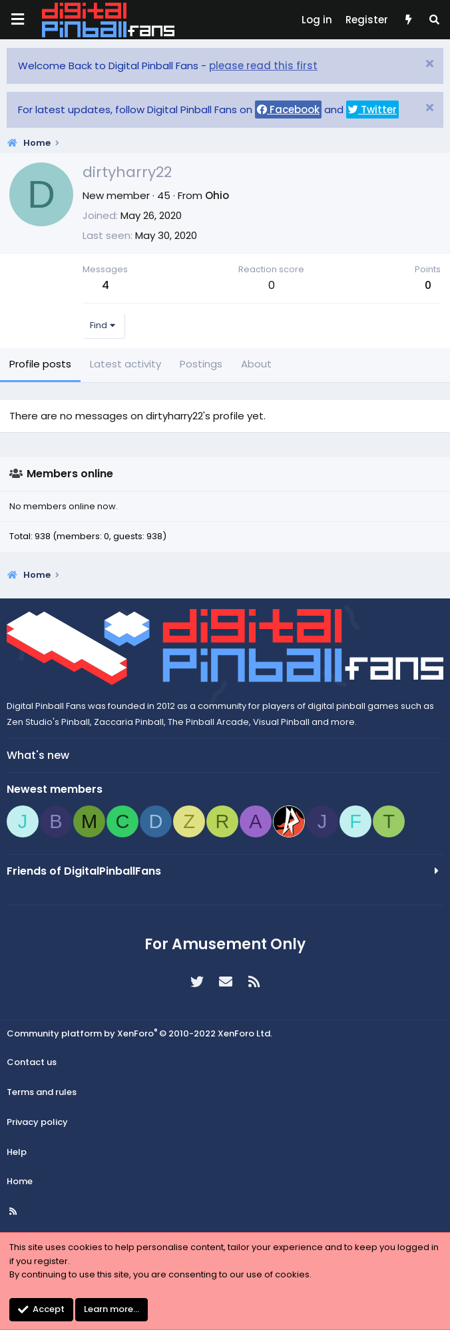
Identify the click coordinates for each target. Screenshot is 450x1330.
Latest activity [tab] (125, 364)
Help (17, 1152)
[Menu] (17, 19)
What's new (38, 755)
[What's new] (408, 20)
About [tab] (256, 364)
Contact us (32, 1062)
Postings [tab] (201, 364)
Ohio (217, 195)
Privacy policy (37, 1122)
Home (20, 1181)
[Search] (434, 20)
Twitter (372, 109)
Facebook (288, 109)
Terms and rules (42, 1092)
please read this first (263, 66)
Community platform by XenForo (139, 1033)
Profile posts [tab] (40, 364)
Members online (70, 473)
